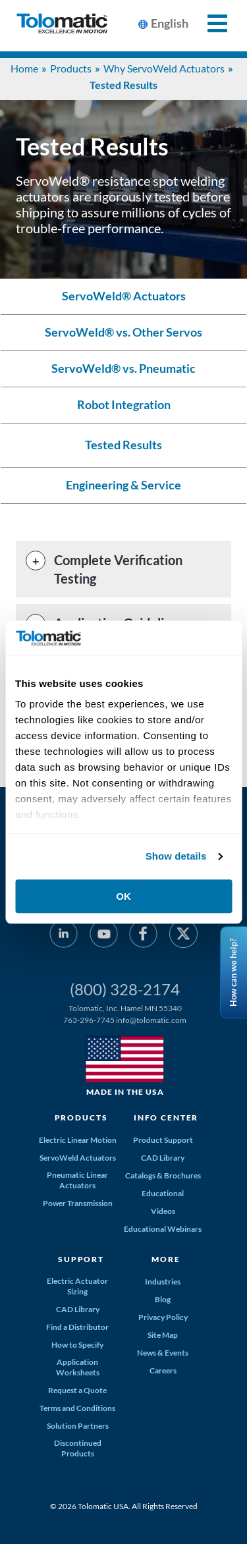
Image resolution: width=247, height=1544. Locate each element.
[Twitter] (183, 936)
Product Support (163, 1140)
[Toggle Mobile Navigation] (209, 23)
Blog (163, 1299)
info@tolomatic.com (151, 1020)
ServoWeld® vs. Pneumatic (123, 368)
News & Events (162, 1353)
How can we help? (233, 972)
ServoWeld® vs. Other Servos (123, 332)
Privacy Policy (163, 1317)
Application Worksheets (77, 1367)
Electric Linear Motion (78, 1140)
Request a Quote (77, 1390)
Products (71, 68)
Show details (176, 856)
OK (123, 896)
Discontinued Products (77, 1448)
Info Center (166, 1117)
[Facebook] (143, 936)
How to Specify (77, 1345)
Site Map (163, 1335)
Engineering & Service (123, 485)
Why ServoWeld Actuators (164, 68)
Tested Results (123, 445)
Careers (163, 1370)
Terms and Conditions (77, 1408)
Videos (163, 1211)
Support (81, 1259)
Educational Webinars (163, 1229)
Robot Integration (124, 405)
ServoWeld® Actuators (124, 296)
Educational (163, 1193)
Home (24, 68)
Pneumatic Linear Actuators (77, 1180)
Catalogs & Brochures (163, 1175)
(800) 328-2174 (125, 989)
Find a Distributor (77, 1327)
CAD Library (162, 1158)
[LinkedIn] (63, 936)
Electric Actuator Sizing (77, 1286)
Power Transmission (78, 1203)
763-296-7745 (89, 1020)
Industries (162, 1281)
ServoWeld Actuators (78, 1158)
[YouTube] (104, 936)
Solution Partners (78, 1426)
